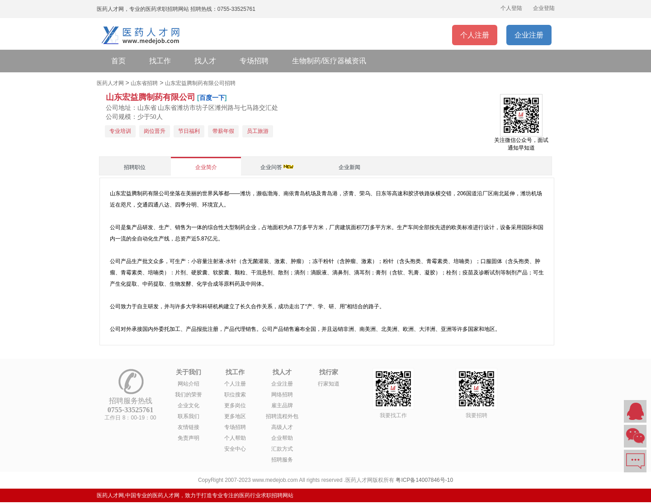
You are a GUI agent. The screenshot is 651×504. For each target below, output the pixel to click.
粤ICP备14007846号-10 (424, 480)
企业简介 (206, 167)
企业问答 (271, 167)
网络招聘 (282, 394)
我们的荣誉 (188, 394)
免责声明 (188, 438)
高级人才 (282, 427)
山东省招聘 (144, 83)
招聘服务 (282, 460)
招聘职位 (135, 167)
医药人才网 (110, 83)
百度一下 (212, 97)
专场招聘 (254, 61)
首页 (118, 61)
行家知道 (329, 384)
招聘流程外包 (282, 416)
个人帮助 (235, 438)
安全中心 (235, 449)
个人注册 (474, 35)
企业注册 (528, 35)
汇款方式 (282, 449)
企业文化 (188, 405)
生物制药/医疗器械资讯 (329, 61)
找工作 (160, 61)
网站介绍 (188, 384)
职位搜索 (235, 394)
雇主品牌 (282, 405)
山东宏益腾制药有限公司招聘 (200, 83)
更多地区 (235, 416)
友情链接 (188, 427)
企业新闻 (349, 167)
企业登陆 (544, 8)
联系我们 (188, 416)
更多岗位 (235, 405)
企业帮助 (282, 438)
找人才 (205, 61)
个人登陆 (511, 8)
